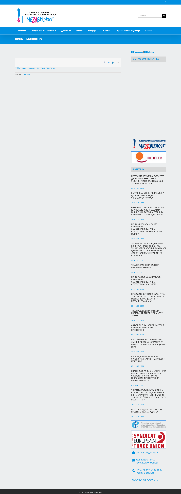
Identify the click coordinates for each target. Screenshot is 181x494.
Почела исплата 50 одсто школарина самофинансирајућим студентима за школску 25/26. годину (146, 219)
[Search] (164, 16)
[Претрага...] (150, 16)
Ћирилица (137, 52)
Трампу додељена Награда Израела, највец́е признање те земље (146, 303)
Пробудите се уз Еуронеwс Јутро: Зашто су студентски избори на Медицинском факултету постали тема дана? (148, 288)
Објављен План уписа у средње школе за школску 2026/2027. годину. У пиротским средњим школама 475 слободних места (147, 201)
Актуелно (27, 74)
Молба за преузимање (145, 470)
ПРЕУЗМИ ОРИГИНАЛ (46, 68)
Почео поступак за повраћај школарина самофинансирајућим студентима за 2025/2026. (146, 271)
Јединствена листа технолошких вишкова (145, 451)
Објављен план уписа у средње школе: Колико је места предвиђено (147, 317)
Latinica (149, 52)
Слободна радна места (145, 443)
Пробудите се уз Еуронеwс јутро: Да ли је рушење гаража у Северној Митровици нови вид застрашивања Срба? (148, 170)
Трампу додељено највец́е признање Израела (145, 256)
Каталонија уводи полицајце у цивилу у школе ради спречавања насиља (147, 185)
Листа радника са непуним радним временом (147, 461)
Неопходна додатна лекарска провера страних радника (146, 400)
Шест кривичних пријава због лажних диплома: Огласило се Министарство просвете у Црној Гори (148, 333)
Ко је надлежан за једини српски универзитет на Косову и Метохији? (148, 349)
